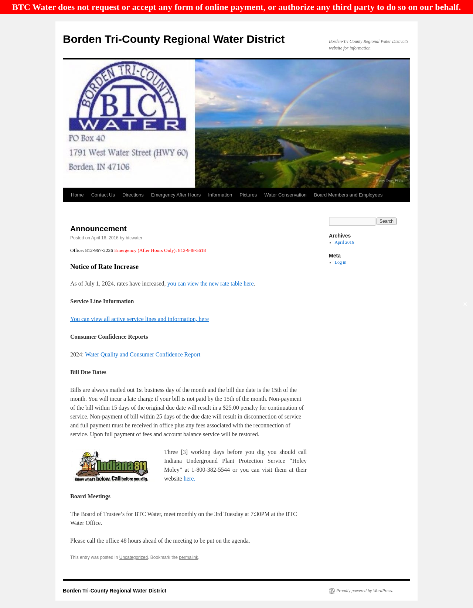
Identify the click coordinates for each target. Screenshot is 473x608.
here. (189, 478)
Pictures (248, 195)
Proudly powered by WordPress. (364, 590)
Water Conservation (285, 195)
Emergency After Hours (176, 195)
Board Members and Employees (348, 195)
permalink (188, 557)
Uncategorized (133, 557)
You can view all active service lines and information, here (139, 319)
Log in (341, 262)
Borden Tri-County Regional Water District (174, 39)
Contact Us (103, 195)
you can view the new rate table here (210, 283)
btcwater (134, 237)
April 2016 (344, 242)
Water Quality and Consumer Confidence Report (142, 354)
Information (220, 195)
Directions (133, 195)
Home (77, 195)
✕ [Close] (465, 304)
